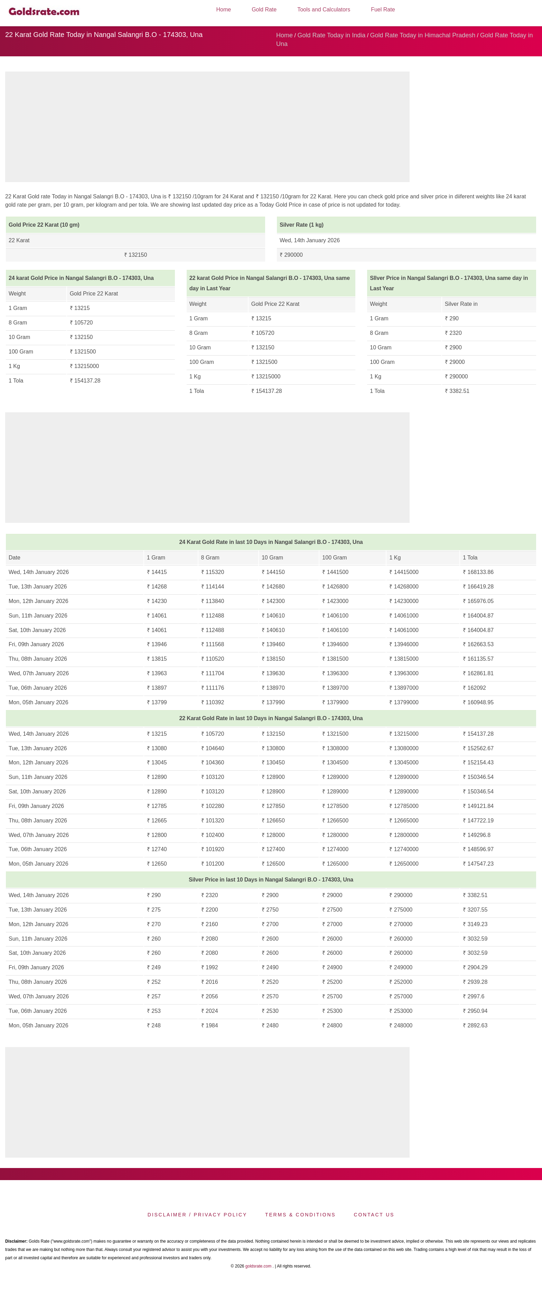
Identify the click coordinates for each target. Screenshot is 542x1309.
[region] (207, 128)
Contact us (374, 1214)
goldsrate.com (258, 1266)
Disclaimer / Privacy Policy (197, 1214)
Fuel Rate (383, 9)
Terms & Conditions (300, 1214)
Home (223, 9)
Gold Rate (264, 9)
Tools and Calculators (323, 9)
